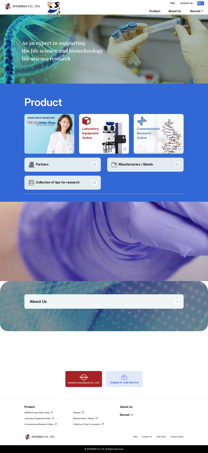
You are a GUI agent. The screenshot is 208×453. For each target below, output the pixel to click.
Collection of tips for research (53, 183)
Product (155, 11)
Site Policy (161, 436)
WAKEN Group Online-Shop (36, 412)
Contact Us (186, 3)
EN (199, 3)
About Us (174, 11)
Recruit (195, 11)
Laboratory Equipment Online (37, 418)
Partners (38, 165)
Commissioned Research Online (38, 424)
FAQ (172, 3)
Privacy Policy (177, 436)
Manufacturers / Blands (132, 165)
